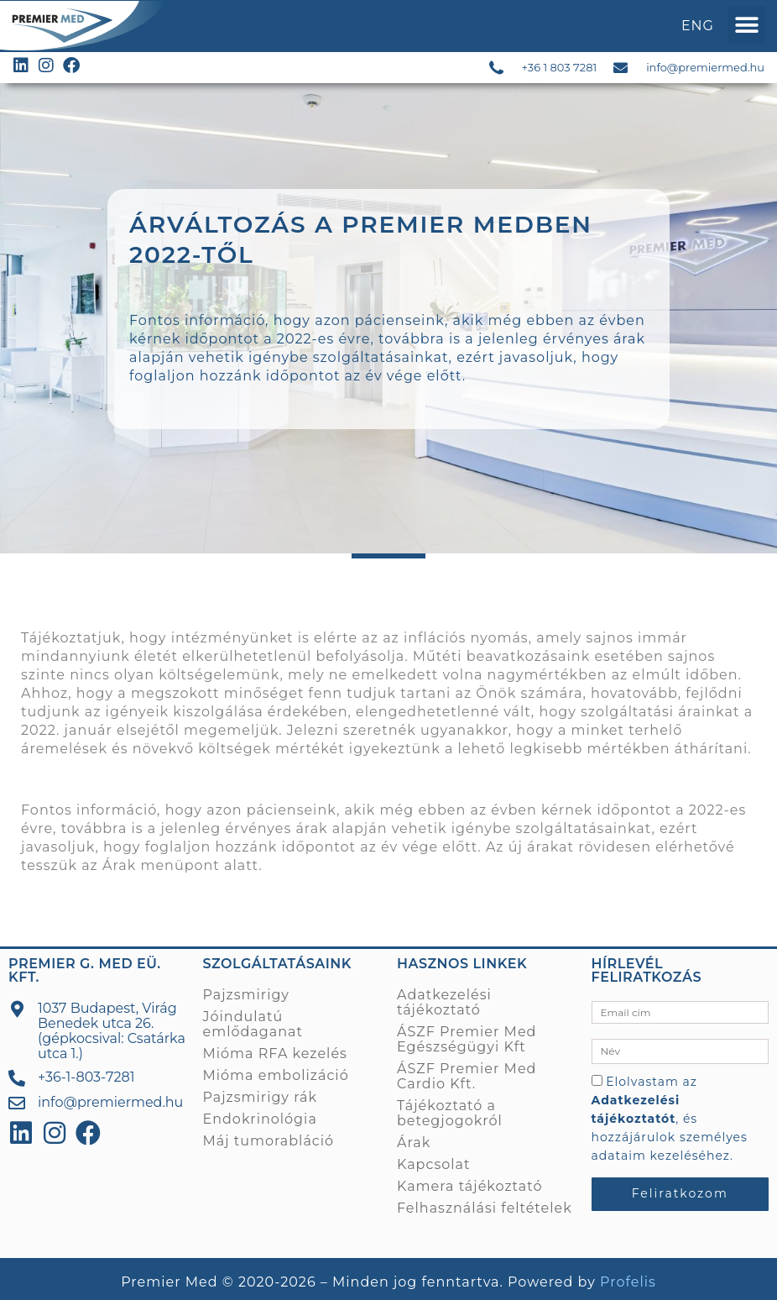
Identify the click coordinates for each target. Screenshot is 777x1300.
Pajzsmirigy (246, 995)
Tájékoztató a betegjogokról (450, 1113)
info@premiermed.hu (705, 67)
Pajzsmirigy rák (260, 1097)
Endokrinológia (260, 1119)
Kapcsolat (434, 1164)
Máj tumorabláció (269, 1141)
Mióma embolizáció (276, 1075)
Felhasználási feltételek (484, 1208)
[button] (746, 25)
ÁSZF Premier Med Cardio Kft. (466, 1076)
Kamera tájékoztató (469, 1186)
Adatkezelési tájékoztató (444, 1002)
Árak (119, 865)
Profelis (628, 1282)
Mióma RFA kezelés (275, 1053)
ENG (697, 26)
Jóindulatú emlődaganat (253, 1024)
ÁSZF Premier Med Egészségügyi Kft (466, 1039)
